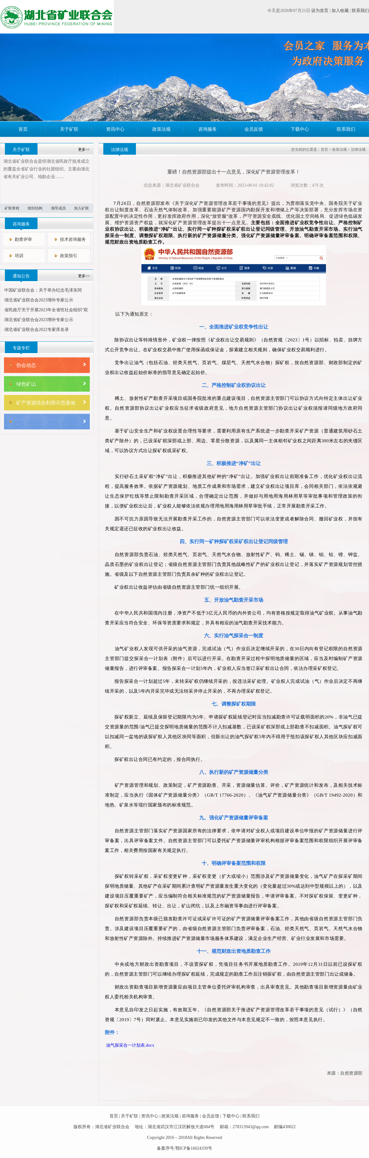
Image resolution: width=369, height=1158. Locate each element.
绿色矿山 (26, 384)
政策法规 (161, 129)
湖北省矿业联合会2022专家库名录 (36, 329)
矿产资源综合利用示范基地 (45, 402)
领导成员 (58, 208)
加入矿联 (81, 208)
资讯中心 (115, 129)
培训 (19, 255)
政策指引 (68, 255)
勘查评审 (23, 239)
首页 (23, 129)
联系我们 (360, 10)
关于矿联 (69, 129)
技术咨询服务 (73, 239)
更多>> (84, 149)
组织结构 (35, 208)
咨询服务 (207, 129)
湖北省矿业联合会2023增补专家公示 (38, 300)
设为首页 (319, 10)
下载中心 (300, 129)
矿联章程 (12, 208)
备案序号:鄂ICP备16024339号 (184, 1148)
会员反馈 (253, 129)
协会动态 (26, 365)
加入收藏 (340, 10)
